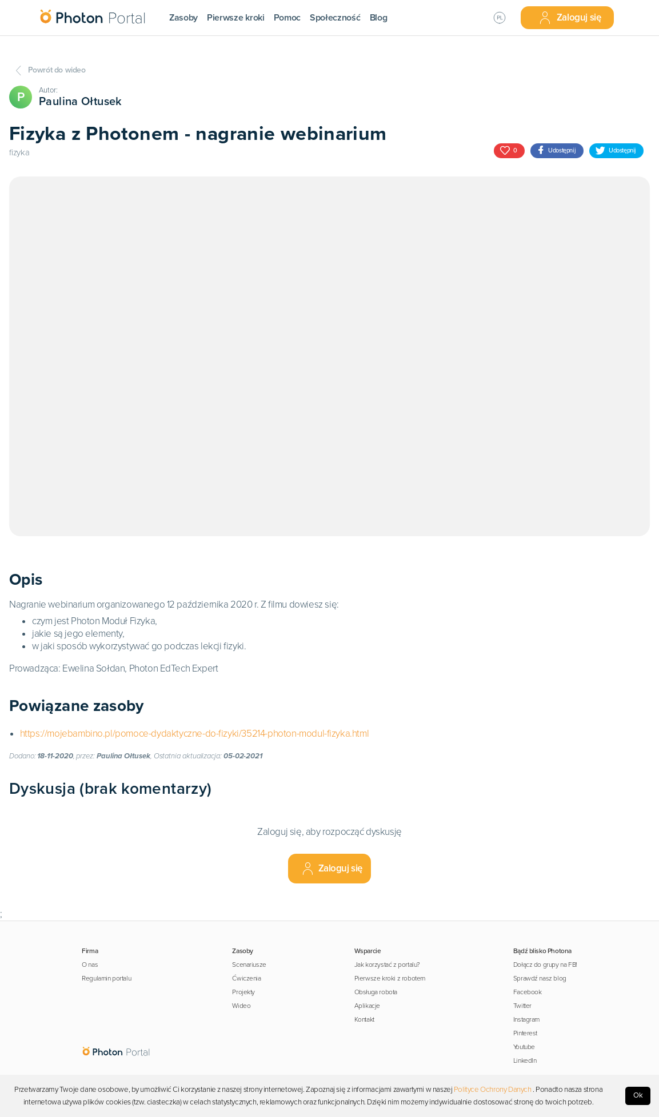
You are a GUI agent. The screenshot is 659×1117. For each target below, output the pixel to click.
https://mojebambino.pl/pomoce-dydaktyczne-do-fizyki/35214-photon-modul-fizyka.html (194, 734)
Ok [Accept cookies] (638, 1095)
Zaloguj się (569, 17)
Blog (379, 17)
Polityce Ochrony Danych (493, 1089)
